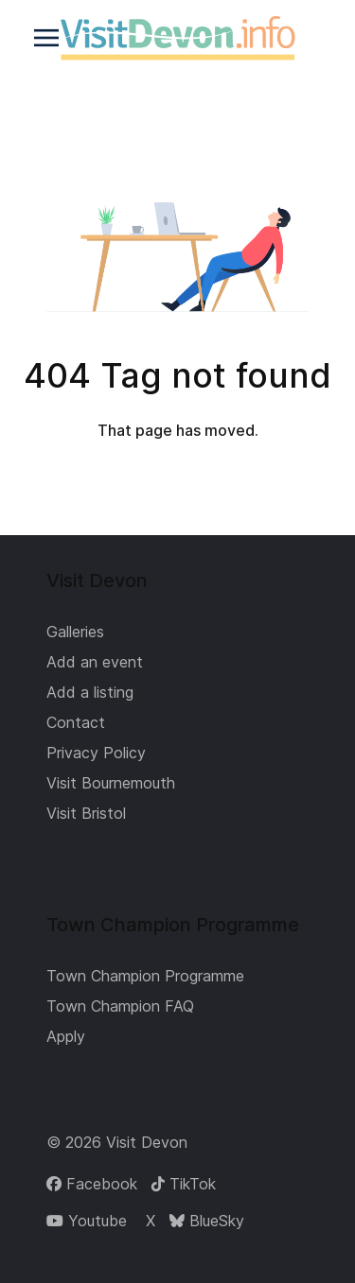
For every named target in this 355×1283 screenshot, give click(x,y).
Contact (75, 722)
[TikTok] (183, 1183)
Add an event (94, 661)
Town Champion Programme (145, 975)
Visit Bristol (86, 813)
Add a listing (89, 692)
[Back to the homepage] (177, 38)
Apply (65, 1036)
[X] (148, 1220)
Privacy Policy (96, 752)
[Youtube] (86, 1220)
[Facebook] (91, 1183)
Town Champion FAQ (120, 1006)
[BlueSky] (206, 1220)
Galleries (75, 631)
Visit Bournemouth (110, 782)
